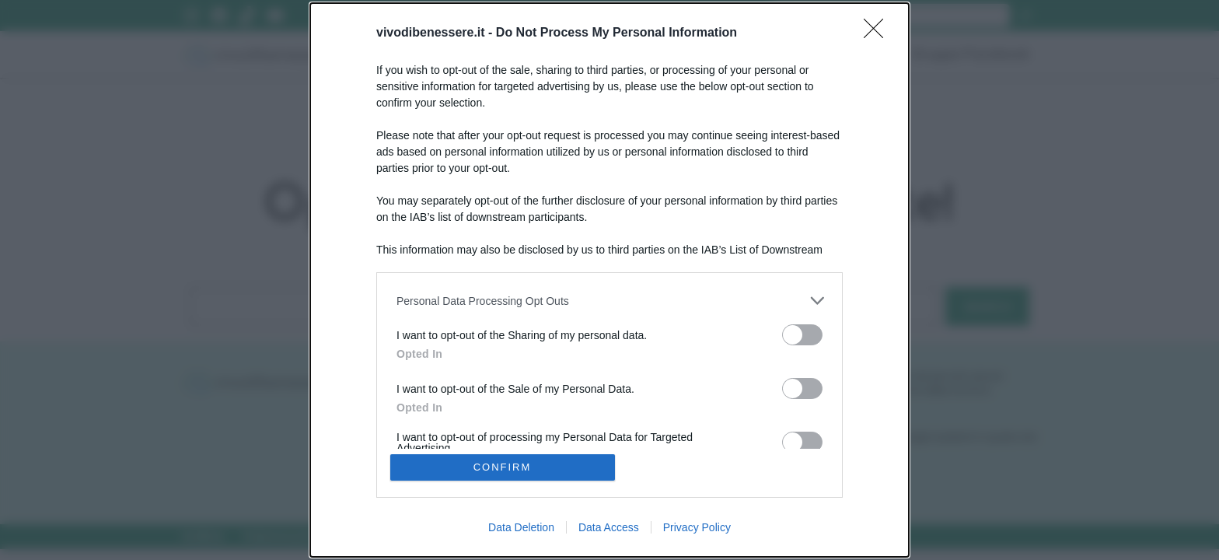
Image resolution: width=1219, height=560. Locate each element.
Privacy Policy (697, 527)
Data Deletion (521, 527)
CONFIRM (502, 467)
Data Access (608, 527)
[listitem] (609, 300)
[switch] (802, 334)
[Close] (878, 33)
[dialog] (609, 280)
